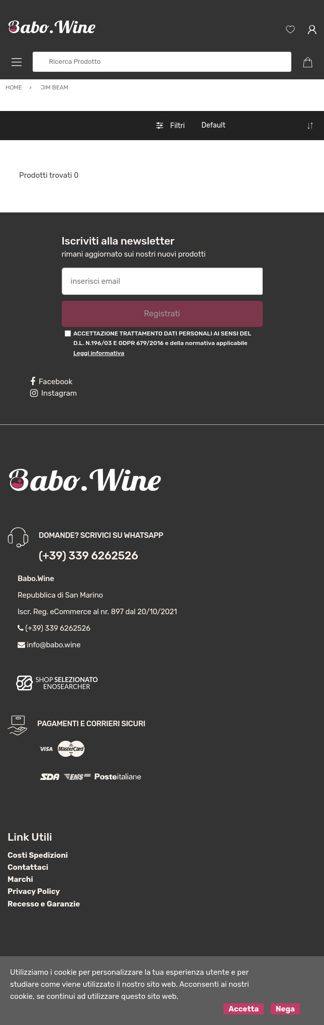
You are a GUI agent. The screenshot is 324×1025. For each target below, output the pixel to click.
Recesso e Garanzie (44, 903)
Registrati (162, 313)
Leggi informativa (98, 353)
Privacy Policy (34, 891)
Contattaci (28, 867)
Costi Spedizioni (38, 855)
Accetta (244, 1008)
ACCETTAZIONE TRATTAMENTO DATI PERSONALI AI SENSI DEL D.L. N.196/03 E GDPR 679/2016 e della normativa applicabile (162, 343)
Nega (285, 1008)
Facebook (51, 381)
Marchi (20, 879)
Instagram (53, 393)
